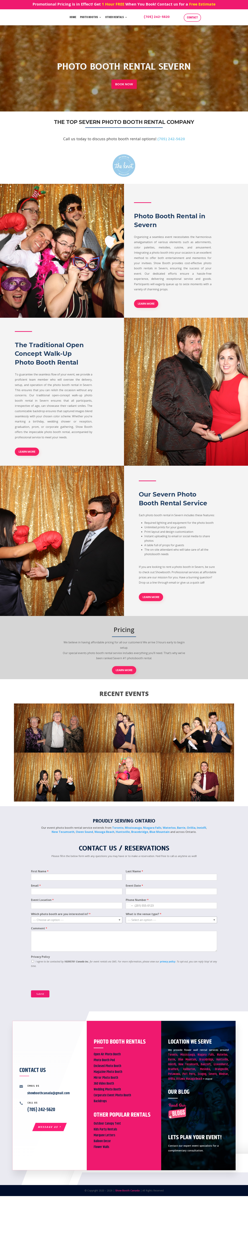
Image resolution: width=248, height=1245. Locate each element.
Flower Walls (101, 1147)
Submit (40, 994)
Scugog (202, 1074)
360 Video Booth (104, 1083)
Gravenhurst (221, 1064)
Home (73, 17)
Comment (39, 928)
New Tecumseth (63, 832)
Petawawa (174, 1074)
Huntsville (123, 832)
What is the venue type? (143, 914)
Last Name (134, 871)
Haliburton (189, 1069)
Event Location (42, 900)
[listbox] (76, 920)
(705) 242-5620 (157, 17)
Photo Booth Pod (104, 1060)
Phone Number (137, 900)
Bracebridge (139, 832)
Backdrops (100, 1101)
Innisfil (201, 828)
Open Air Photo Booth (107, 1054)
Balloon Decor (102, 1141)
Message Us (48, 1127)
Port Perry (188, 1074)
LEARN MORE (146, 304)
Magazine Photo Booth (108, 1072)
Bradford (173, 1069)
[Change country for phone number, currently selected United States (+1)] (129, 905)
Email (36, 885)
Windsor (223, 1074)
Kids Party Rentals (105, 1129)
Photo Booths (89, 17)
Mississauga (133, 828)
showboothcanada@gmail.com (48, 1093)
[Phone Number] (171, 905)
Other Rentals (114, 17)
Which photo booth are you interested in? (61, 914)
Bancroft (206, 1064)
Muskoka (205, 1069)
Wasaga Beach (104, 832)
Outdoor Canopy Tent (107, 1123)
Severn (213, 1074)
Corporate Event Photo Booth (112, 1095)
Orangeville (221, 1069)
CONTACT (192, 17)
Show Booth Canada (127, 1190)
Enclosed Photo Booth (107, 1066)
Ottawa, (180, 1078)
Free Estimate (202, 4)
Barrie (181, 828)
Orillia (191, 828)
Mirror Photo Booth (106, 1077)
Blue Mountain (159, 832)
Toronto (117, 828)
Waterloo (169, 828)
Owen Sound (84, 832)
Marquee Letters (104, 1135)
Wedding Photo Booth (107, 1089)
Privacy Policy (40, 957)
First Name (40, 871)
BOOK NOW (124, 84)
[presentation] (57, 985)
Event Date (134, 885)
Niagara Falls (152, 828)
